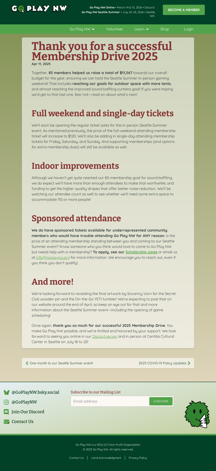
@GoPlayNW (24, 402)
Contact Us (23, 421)
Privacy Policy (138, 458)
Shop (164, 29)
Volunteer (114, 29)
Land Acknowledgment (106, 458)
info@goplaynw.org (53, 257)
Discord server (104, 336)
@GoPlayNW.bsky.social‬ (35, 392)
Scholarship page (141, 252)
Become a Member (184, 10)
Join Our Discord (28, 411)
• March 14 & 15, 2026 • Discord (122, 7)
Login (189, 29)
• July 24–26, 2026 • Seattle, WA (118, 14)
